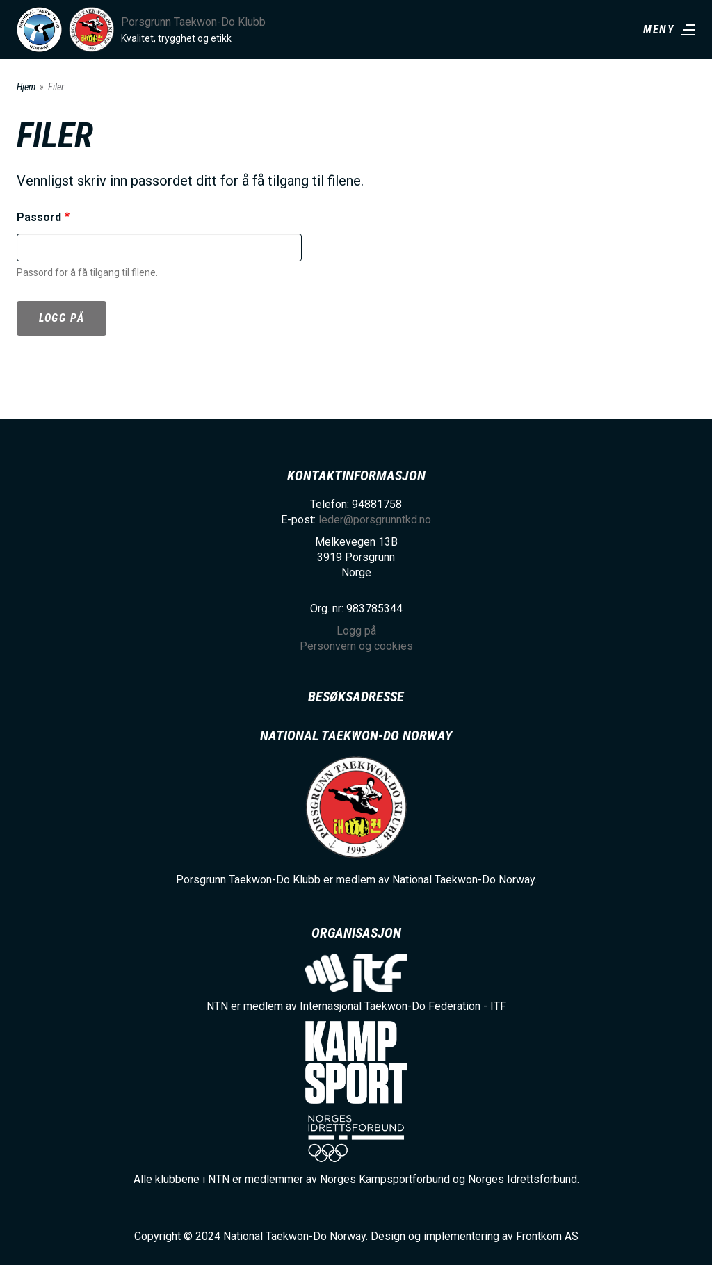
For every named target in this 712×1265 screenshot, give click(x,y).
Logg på (61, 318)
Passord (39, 217)
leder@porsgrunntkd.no (374, 519)
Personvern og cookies (356, 646)
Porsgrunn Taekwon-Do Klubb (193, 21)
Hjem (26, 86)
